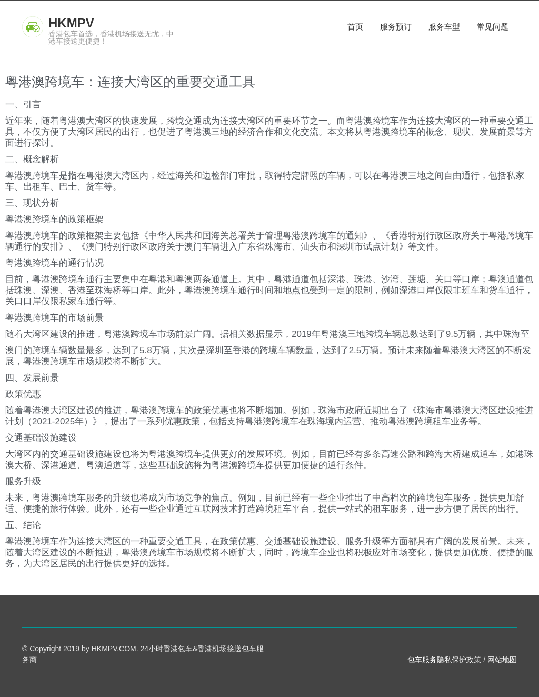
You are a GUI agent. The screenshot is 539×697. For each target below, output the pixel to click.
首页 (355, 26)
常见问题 (492, 26)
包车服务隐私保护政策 (444, 659)
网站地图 (502, 659)
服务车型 (444, 26)
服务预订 (396, 26)
